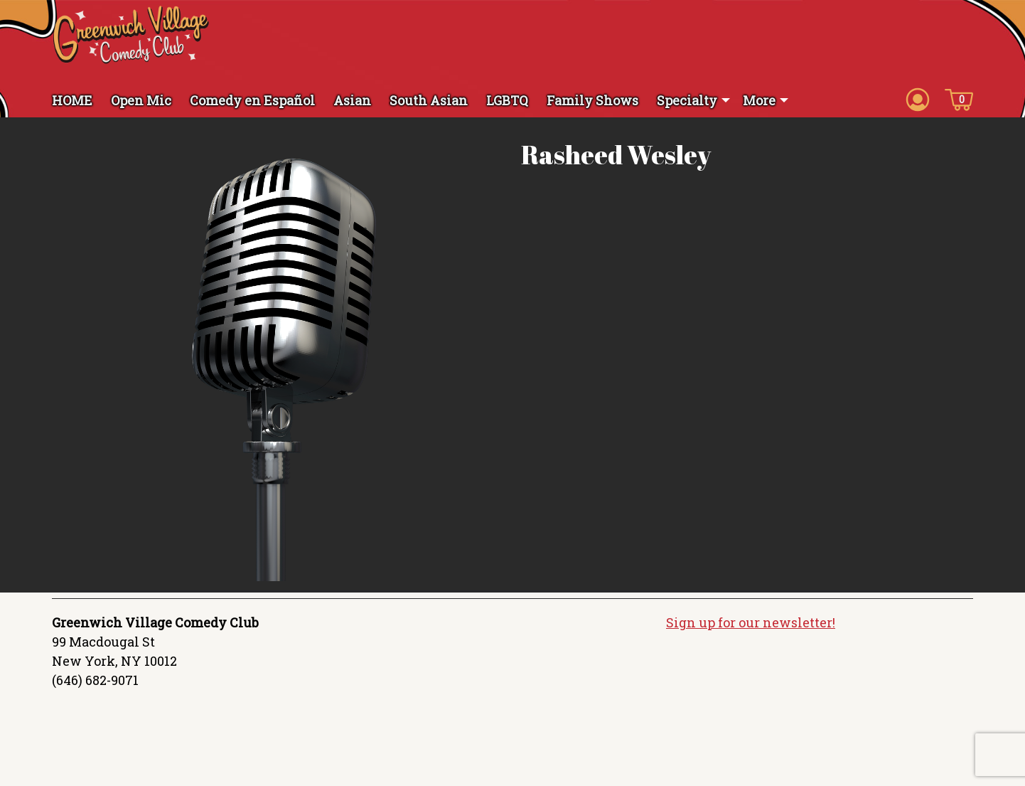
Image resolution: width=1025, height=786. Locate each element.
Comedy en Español (252, 100)
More (759, 100)
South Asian (429, 100)
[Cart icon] (959, 98)
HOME (72, 100)
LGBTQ (507, 100)
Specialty (687, 100)
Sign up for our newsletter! (750, 622)
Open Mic (141, 100)
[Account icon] (917, 98)
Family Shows (592, 100)
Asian (352, 100)
